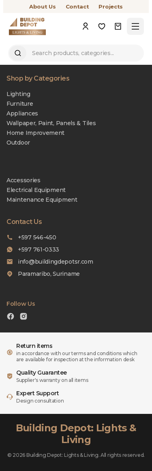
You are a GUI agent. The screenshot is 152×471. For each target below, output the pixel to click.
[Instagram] (23, 317)
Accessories (23, 180)
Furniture (19, 103)
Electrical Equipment (36, 190)
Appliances (22, 113)
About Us (42, 6)
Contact (77, 6)
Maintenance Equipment (41, 199)
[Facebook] (10, 317)
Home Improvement (35, 132)
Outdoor (18, 142)
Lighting (18, 94)
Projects (110, 6)
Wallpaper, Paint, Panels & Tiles (51, 123)
